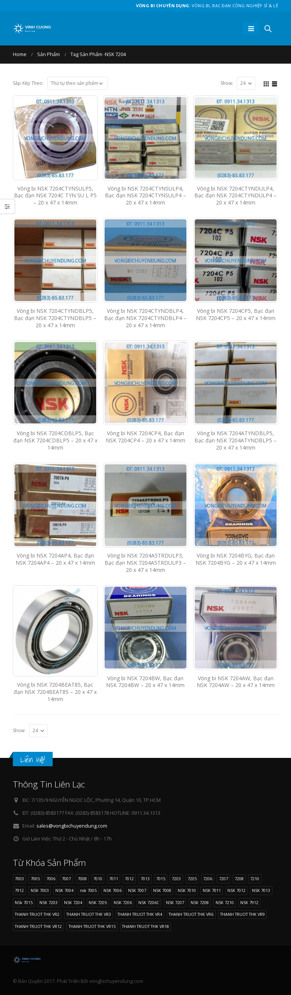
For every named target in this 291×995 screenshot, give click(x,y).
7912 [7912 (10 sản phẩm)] (19, 890)
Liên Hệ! (32, 759)
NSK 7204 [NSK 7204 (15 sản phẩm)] (73, 902)
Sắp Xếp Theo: (28, 83)
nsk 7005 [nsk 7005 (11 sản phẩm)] (88, 890)
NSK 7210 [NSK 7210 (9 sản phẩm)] (225, 902)
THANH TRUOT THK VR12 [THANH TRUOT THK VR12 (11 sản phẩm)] (38, 926)
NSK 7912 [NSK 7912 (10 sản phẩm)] (249, 902)
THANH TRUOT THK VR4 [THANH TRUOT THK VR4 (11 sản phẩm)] (139, 914)
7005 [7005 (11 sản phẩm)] (35, 878)
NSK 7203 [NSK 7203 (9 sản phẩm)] (48, 902)
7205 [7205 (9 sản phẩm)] (192, 878)
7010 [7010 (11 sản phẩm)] (97, 878)
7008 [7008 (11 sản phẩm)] (82, 878)
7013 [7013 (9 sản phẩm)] (145, 878)
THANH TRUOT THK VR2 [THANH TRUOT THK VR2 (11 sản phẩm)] (37, 914)
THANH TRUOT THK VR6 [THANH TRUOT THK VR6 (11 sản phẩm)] (191, 914)
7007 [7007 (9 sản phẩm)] (66, 878)
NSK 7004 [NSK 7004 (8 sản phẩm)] (64, 890)
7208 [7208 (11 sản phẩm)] (239, 878)
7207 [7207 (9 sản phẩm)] (223, 878)
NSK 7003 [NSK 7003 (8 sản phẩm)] (40, 890)
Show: (227, 83)
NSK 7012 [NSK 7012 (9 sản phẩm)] (236, 890)
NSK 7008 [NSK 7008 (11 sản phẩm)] (162, 890)
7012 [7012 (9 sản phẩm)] (129, 878)
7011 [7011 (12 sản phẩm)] (113, 878)
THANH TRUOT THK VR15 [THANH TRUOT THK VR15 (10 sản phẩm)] (92, 926)
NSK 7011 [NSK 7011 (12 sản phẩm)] (212, 890)
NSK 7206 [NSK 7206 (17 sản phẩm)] (123, 902)
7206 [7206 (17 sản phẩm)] (207, 878)
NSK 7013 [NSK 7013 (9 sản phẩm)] (261, 890)
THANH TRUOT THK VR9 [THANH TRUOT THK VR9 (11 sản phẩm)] (242, 914)
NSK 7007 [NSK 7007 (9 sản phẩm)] (137, 890)
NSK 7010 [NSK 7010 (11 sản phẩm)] (187, 890)
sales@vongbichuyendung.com (71, 826)
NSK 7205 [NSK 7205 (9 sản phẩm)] (98, 902)
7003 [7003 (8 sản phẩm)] (19, 878)
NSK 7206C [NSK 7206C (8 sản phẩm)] (148, 902)
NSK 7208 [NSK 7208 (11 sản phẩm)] (200, 902)
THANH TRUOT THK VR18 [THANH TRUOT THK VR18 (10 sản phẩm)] (145, 926)
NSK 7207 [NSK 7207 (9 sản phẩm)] (175, 902)
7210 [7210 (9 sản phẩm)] (254, 878)
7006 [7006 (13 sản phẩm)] (50, 878)
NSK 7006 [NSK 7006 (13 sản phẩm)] (112, 890)
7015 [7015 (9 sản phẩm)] (160, 878)
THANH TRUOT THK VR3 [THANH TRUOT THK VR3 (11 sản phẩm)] (88, 914)
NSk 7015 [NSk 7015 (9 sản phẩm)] (24, 902)
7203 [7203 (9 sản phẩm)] (176, 878)
